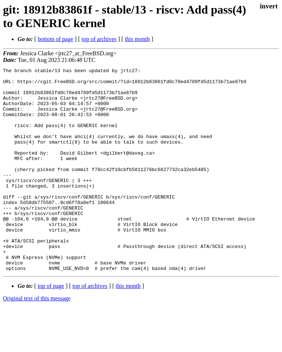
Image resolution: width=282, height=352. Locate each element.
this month (137, 39)
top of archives (99, 39)
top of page (51, 326)
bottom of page (55, 39)
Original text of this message (36, 339)
